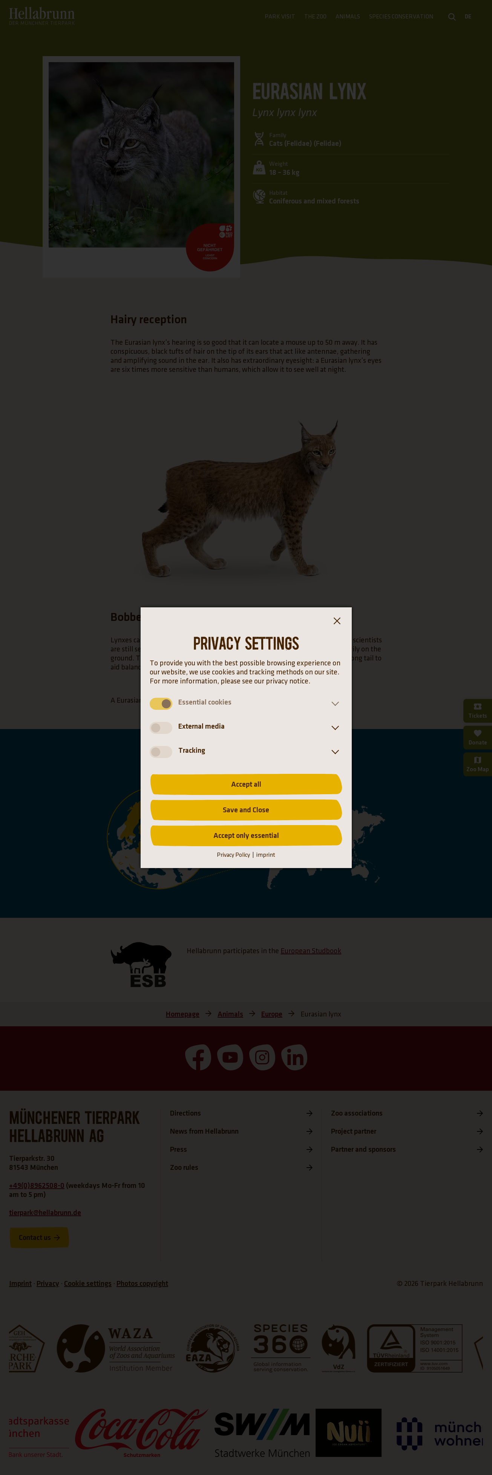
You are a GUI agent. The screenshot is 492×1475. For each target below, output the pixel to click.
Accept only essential (246, 835)
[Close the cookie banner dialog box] (337, 622)
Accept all (246, 784)
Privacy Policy (233, 855)
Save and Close (246, 810)
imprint (265, 855)
